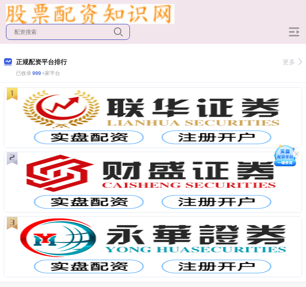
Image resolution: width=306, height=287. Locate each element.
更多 (292, 62)
